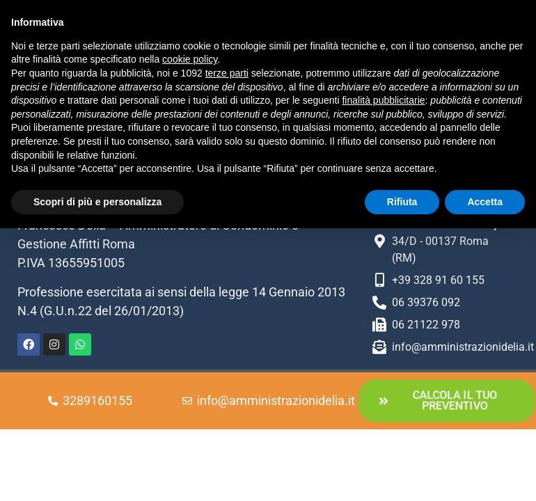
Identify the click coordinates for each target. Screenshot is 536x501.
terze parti (227, 73)
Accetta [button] (485, 201)
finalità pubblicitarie (383, 100)
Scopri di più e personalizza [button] (97, 201)
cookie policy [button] (189, 59)
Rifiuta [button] (402, 201)
